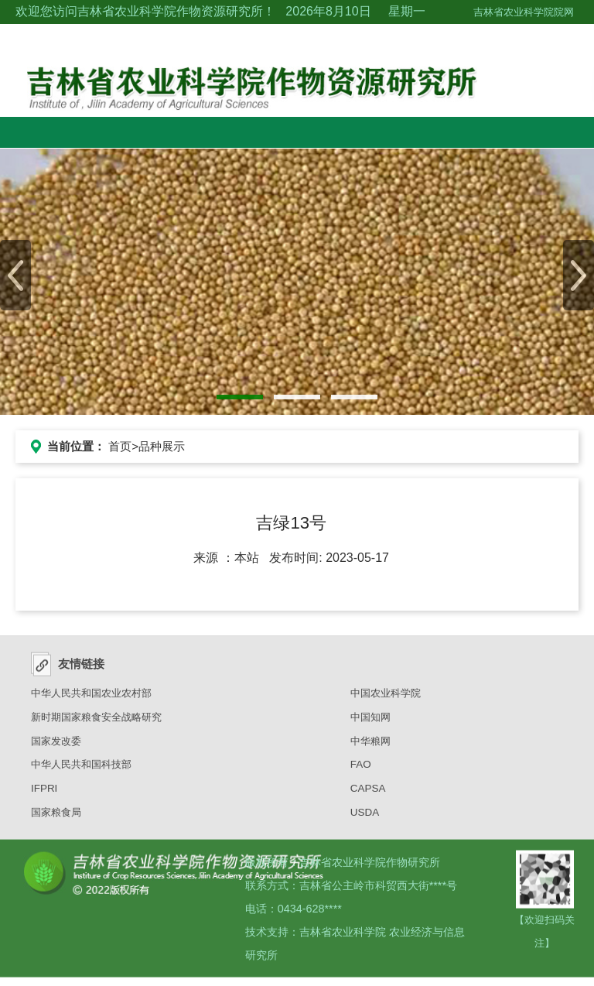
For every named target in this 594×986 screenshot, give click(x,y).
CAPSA (368, 793)
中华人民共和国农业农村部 (91, 698)
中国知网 (370, 722)
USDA (364, 817)
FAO (360, 769)
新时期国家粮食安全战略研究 (96, 722)
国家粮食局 (56, 817)
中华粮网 (370, 745)
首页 (119, 446)
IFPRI (44, 793)
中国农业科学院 (385, 698)
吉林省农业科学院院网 (523, 12)
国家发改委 (56, 745)
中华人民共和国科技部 (81, 769)
